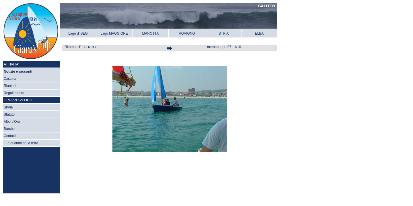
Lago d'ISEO (78, 33)
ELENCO (88, 47)
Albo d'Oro (12, 122)
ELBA (259, 33)
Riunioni (10, 86)
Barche (9, 129)
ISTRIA (223, 33)
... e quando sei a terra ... (23, 143)
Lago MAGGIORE (114, 33)
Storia (8, 107)
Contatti (9, 136)
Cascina (10, 79)
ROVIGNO (187, 33)
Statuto (9, 114)
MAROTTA (150, 33)
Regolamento (14, 93)
